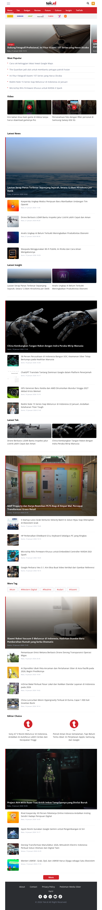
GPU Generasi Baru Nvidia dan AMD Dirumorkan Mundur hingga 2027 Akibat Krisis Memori (54, 390)
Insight (69, 10)
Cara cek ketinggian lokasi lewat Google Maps (31, 63)
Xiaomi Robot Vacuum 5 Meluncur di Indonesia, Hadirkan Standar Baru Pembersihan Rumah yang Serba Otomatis (45, 640)
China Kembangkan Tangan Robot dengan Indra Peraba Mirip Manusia (45, 345)
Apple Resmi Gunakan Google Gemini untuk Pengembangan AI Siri (53, 829)
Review (37, 10)
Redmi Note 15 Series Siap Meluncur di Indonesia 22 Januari (38, 82)
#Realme (47, 589)
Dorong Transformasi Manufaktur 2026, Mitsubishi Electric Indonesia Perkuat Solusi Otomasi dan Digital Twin (54, 846)
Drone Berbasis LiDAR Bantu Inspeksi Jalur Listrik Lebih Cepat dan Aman (56, 217)
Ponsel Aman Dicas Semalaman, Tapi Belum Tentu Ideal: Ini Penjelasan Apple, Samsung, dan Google (74, 737)
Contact (33, 886)
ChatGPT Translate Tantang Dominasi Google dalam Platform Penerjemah (56, 372)
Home (9, 10)
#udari (60, 589)
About (22, 886)
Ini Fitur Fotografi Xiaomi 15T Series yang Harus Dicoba (35, 75)
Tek (18, 10)
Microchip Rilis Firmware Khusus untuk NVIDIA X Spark (35, 88)
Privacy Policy (48, 886)
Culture (58, 10)
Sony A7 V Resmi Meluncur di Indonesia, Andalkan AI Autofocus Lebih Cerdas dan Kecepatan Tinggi (28, 737)
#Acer (12, 589)
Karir (51, 891)
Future (48, 10)
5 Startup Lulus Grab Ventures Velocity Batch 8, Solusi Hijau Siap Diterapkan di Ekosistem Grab (57, 521)
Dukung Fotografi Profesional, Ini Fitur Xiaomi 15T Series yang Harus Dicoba (48, 47)
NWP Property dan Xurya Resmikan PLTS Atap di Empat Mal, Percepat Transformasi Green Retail (45, 507)
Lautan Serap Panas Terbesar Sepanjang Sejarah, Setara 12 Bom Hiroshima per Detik (49, 189)
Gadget (27, 10)
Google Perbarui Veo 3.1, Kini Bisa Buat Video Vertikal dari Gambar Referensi (57, 567)
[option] (48, 39)
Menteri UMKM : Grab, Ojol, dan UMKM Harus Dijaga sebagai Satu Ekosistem (58, 860)
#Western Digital (29, 589)
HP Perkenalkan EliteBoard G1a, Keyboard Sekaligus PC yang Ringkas (54, 535)
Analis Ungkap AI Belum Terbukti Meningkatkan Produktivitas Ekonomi (55, 233)
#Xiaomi (73, 589)
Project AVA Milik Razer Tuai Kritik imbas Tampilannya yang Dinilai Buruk (47, 802)
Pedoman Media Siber (70, 886)
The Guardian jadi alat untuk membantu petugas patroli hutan (39, 69)
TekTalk (79, 10)
